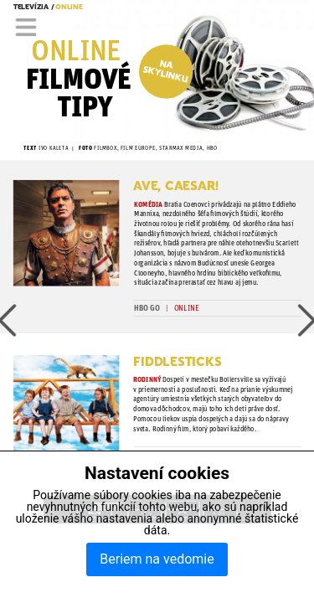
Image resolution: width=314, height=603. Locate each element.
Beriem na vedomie (157, 559)
